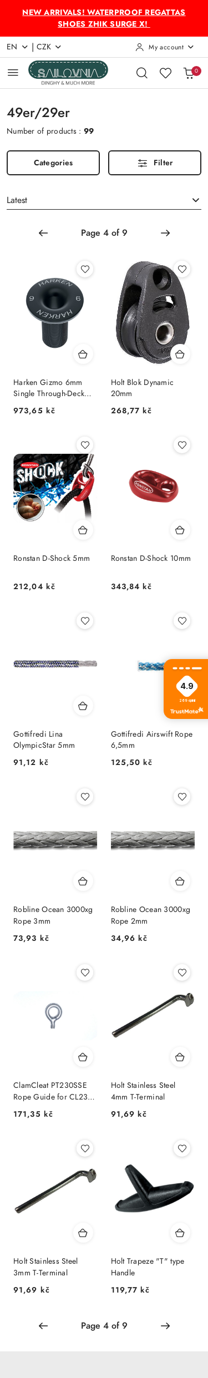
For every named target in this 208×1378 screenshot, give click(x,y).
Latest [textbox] (17, 200)
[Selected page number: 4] (104, 233)
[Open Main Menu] (13, 72)
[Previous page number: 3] (43, 233)
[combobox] (104, 200)
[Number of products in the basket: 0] (188, 72)
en (18, 47)
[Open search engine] (142, 72)
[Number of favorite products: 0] (165, 72)
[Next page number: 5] (165, 233)
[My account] (165, 47)
